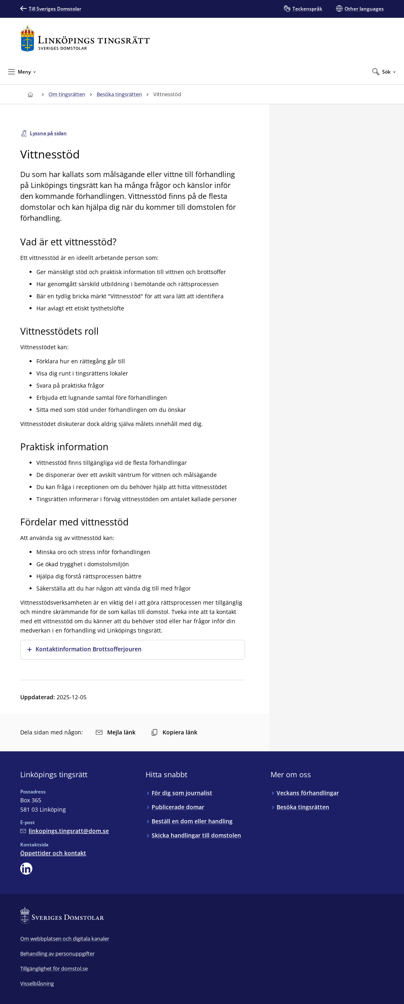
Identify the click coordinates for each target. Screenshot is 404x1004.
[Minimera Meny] (22, 71)
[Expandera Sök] (384, 71)
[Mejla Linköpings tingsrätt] (64, 830)
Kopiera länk (174, 732)
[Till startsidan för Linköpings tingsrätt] (85, 38)
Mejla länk (115, 732)
